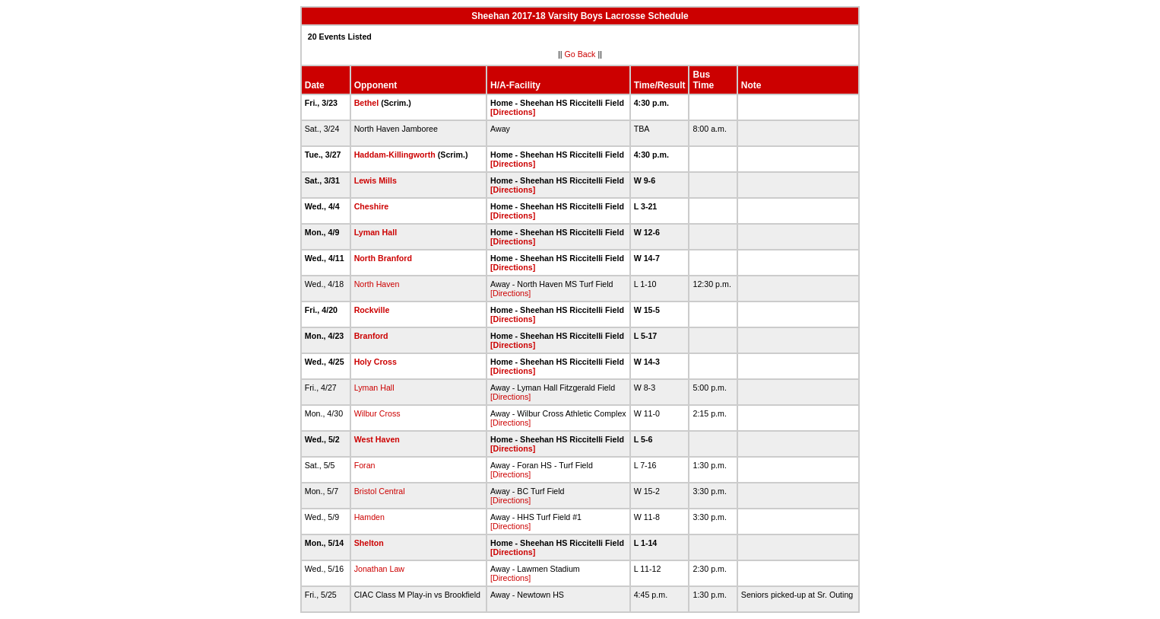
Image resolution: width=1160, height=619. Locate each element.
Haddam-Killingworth (395, 154)
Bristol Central (379, 491)
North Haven (377, 284)
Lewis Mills (375, 180)
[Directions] (512, 111)
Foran (365, 465)
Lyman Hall (375, 232)
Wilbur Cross (377, 413)
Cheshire (371, 206)
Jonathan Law (379, 568)
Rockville (372, 309)
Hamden (369, 517)
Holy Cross (375, 361)
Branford (371, 335)
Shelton (369, 542)
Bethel (366, 102)
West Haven (377, 439)
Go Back (580, 54)
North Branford (383, 258)
